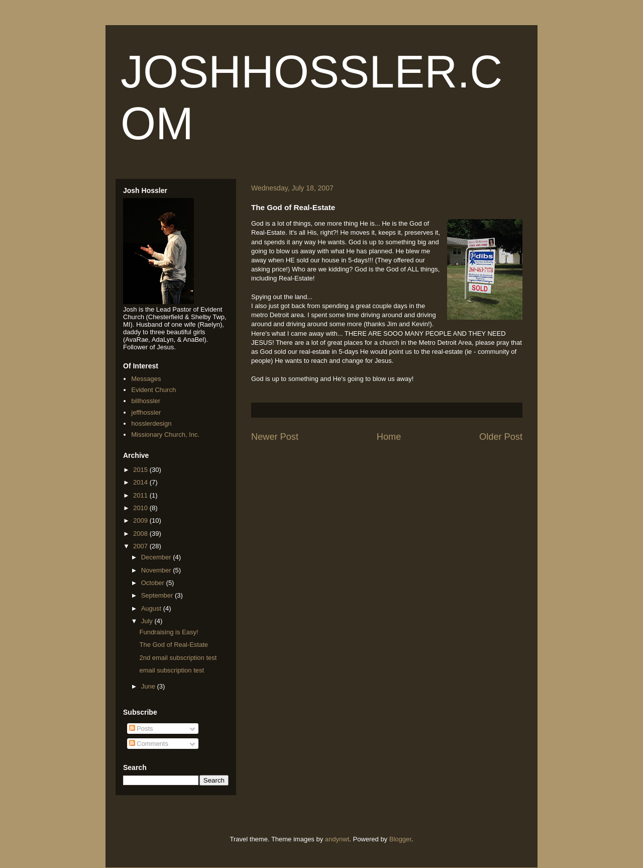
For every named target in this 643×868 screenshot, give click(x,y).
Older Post (500, 437)
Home (389, 437)
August (152, 608)
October (153, 583)
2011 (141, 495)
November (157, 570)
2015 (141, 469)
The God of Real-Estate (173, 644)
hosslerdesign (151, 423)
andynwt (337, 839)
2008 (141, 533)
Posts (141, 728)
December (157, 557)
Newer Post (274, 437)
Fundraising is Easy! (168, 632)
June (149, 686)
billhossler (145, 401)
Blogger (400, 839)
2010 (141, 508)
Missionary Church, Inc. (165, 434)
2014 (141, 482)
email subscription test (171, 670)
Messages (146, 378)
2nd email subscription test (178, 657)
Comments (148, 743)
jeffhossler (146, 412)
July (148, 621)
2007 (141, 546)
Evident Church (153, 390)
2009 (141, 520)
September (158, 595)
